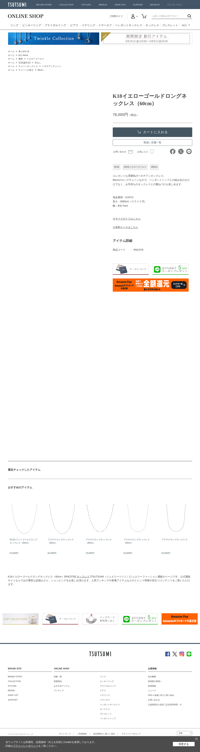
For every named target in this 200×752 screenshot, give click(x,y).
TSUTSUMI (17, 4)
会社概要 (152, 676)
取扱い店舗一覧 (152, 142)
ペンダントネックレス (128, 25)
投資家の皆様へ (155, 681)
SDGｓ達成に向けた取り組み (161, 695)
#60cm (154, 167)
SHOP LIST (120, 4)
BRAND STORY (44, 4)
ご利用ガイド (116, 16)
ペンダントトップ (108, 718)
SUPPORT (138, 4)
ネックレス (152, 25)
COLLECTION (66, 4)
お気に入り (145, 152)
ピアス (74, 25)
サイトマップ (65, 734)
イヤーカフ (105, 25)
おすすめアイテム (62, 686)
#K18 (116, 167)
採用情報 (152, 686)
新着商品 (58, 681)
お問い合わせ (119, 152)
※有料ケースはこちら (125, 227)
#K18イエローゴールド (135, 167)
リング (14, 25)
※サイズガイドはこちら (127, 218)
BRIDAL (103, 4)
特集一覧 (58, 676)
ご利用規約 (82, 734)
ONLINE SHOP (174, 4)
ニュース (152, 690)
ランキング (59, 690)
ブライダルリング (55, 25)
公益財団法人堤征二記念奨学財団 (163, 704)
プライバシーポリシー (131, 734)
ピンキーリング (31, 25)
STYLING (86, 4)
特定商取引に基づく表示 (104, 734)
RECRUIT (155, 4)
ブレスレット (170, 25)
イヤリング (88, 25)
